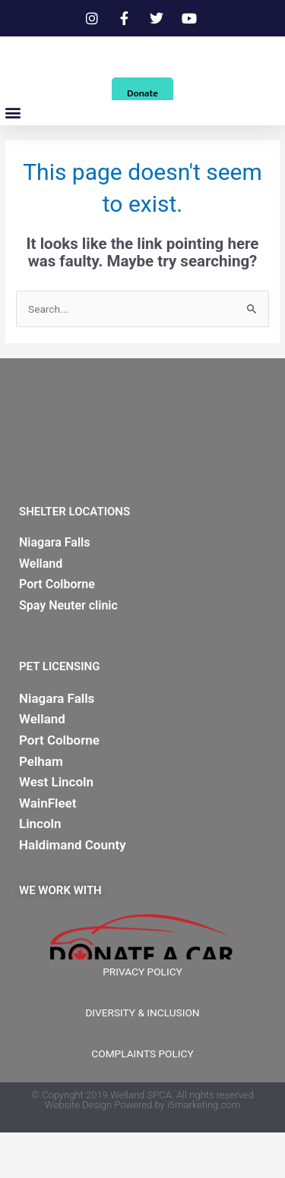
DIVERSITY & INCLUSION (142, 1058)
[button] (12, 158)
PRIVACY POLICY (142, 1017)
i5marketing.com (203, 1150)
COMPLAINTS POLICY (142, 1099)
